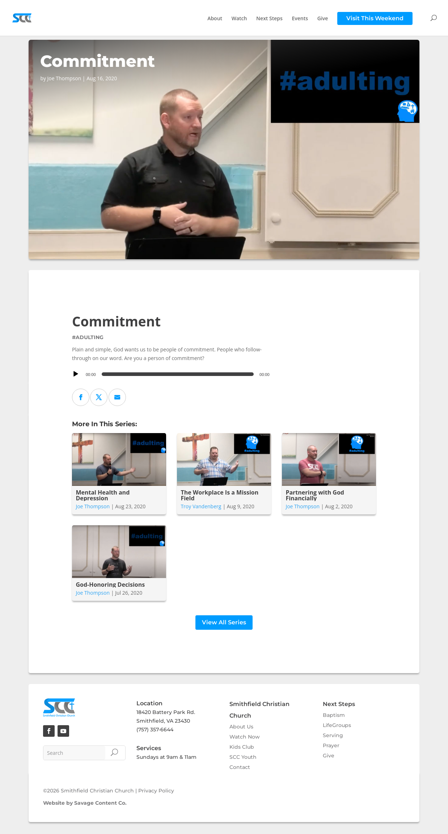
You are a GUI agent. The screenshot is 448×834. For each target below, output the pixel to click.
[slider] (178, 374)
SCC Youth (243, 758)
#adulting (87, 337)
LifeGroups (337, 726)
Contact (239, 768)
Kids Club (241, 748)
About (214, 19)
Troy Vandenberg (201, 506)
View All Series (224, 623)
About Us (241, 727)
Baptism (334, 716)
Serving (333, 736)
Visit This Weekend (374, 18)
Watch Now (244, 738)
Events (300, 19)
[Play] (75, 374)
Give (322, 19)
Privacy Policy (156, 791)
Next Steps (269, 19)
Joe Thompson (93, 506)
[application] (172, 374)
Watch (239, 19)
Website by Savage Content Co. (85, 804)
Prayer (331, 746)
